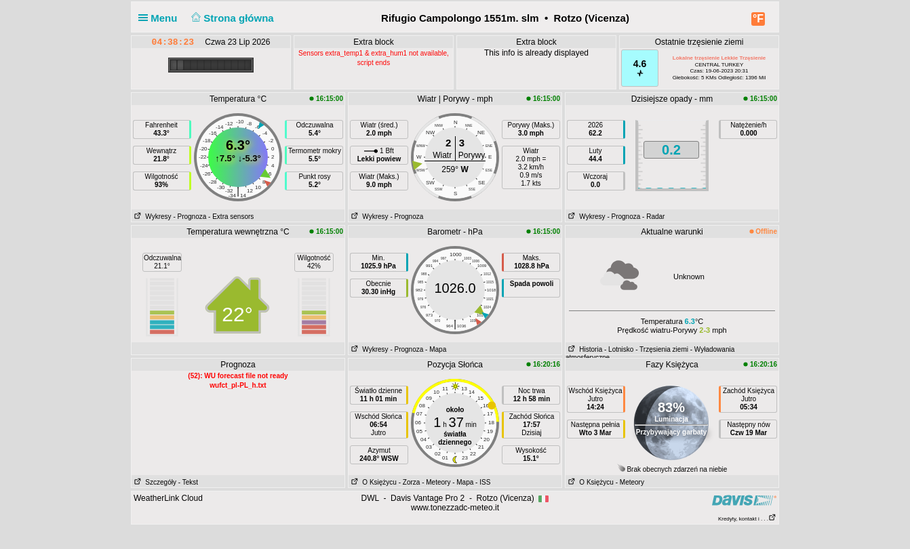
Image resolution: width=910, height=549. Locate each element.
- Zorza (409, 482)
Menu (160, 18)
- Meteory (436, 482)
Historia (584, 349)
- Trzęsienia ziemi (661, 349)
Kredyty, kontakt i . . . (747, 519)
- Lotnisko (618, 349)
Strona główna (231, 18)
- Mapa (435, 349)
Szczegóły (154, 482)
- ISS (482, 482)
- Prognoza (189, 216)
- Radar (653, 216)
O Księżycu (373, 482)
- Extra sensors (231, 216)
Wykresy (152, 216)
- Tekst (188, 482)
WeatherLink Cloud (168, 498)
